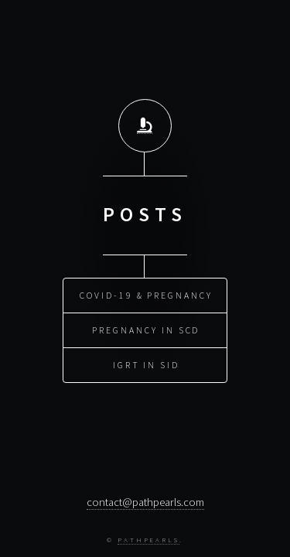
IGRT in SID (146, 364)
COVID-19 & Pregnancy (146, 294)
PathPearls (148, 539)
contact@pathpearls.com (145, 502)
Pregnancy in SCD (146, 329)
